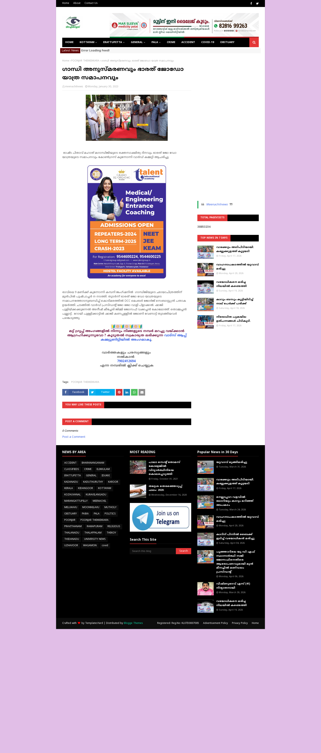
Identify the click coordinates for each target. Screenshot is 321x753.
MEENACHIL (99, 501)
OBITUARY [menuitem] (227, 42)
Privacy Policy (240, 623)
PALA (96, 513)
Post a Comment (73, 437)
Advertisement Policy (215, 623)
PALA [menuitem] (154, 42)
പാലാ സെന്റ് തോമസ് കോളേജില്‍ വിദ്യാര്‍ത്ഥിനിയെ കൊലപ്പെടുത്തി (164, 468)
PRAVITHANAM (73, 526)
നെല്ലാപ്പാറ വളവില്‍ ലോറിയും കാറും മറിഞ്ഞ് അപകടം (234, 501)
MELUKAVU (70, 507)
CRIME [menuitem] (171, 42)
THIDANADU (71, 539)
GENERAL (91, 475)
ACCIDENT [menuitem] (188, 42)
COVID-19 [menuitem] (207, 42)
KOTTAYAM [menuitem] (87, 42)
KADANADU (71, 482)
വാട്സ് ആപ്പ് (175, 335)
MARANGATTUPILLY (76, 501)
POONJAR (69, 520)
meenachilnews (74, 86)
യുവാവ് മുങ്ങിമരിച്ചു (231, 462)
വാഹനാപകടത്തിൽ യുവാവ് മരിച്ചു (237, 267)
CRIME (88, 469)
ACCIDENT (70, 463)
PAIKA (85, 513)
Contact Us (91, 3)
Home (65, 3)
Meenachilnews (217, 204)
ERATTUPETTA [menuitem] (112, 42)
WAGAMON (90, 545)
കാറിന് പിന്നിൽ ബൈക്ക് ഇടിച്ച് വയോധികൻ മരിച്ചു (235, 536)
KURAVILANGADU (96, 494)
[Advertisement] (228, 120)
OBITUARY (70, 513)
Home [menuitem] (69, 42)
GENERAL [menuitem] (137, 42)
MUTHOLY (110, 507)
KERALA (68, 488)
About (76, 3)
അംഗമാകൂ (141, 340)
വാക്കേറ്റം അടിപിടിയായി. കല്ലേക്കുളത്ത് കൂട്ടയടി (235, 249)
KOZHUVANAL (72, 494)
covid (105, 545)
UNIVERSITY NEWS (95, 539)
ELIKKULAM (103, 469)
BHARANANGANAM (93, 463)
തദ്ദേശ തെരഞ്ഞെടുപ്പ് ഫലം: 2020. (165, 488)
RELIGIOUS (113, 526)
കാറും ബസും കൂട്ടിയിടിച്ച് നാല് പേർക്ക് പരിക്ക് (234, 301)
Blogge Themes (133, 623)
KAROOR (113, 482)
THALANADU (71, 533)
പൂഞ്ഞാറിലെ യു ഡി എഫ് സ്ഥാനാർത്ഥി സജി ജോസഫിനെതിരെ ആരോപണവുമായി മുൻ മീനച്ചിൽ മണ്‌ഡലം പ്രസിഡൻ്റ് (235, 562)
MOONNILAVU (90, 507)
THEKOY (111, 533)
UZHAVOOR (71, 545)
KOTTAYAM (104, 488)
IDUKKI (106, 475)
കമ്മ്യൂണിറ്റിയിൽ (115, 340)
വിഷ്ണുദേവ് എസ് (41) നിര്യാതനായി (233, 586)
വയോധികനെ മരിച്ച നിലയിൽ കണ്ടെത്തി (231, 284)
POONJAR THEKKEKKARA (85, 61)
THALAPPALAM (93, 533)
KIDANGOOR (85, 488)
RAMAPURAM (94, 526)
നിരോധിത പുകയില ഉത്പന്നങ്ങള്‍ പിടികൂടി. (233, 319)
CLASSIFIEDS (71, 469)
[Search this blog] (153, 551)
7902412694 (126, 361)
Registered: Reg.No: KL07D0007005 (178, 623)
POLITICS (110, 513)
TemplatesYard (94, 623)
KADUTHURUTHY (93, 482)
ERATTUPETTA (72, 475)
